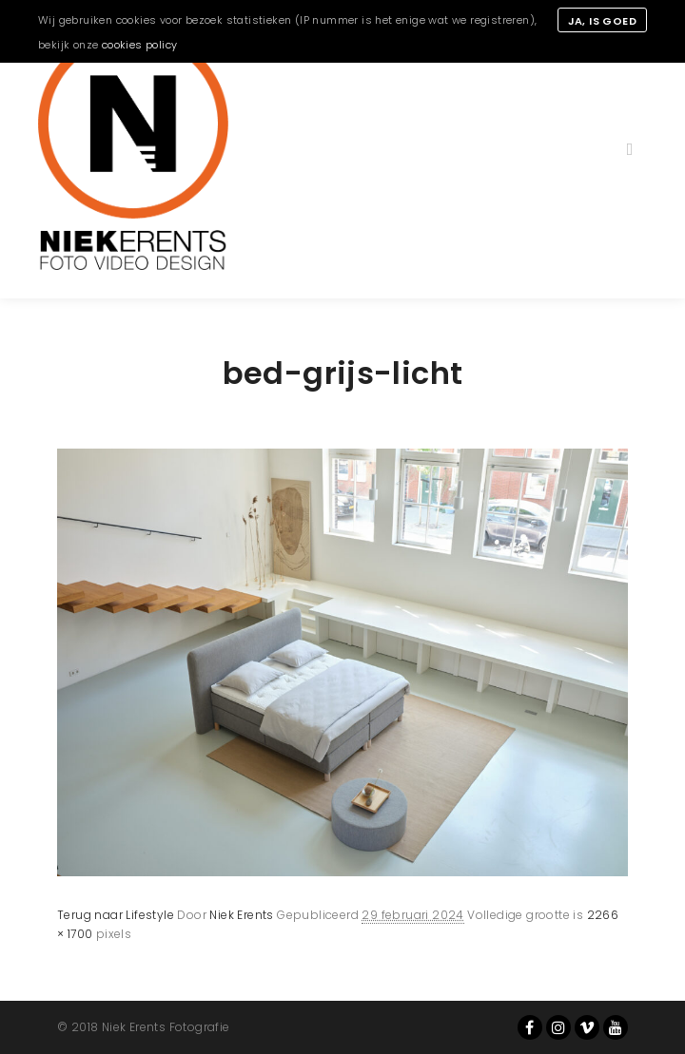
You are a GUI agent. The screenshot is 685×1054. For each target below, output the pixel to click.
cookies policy (140, 44)
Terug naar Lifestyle (115, 915)
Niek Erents (241, 915)
